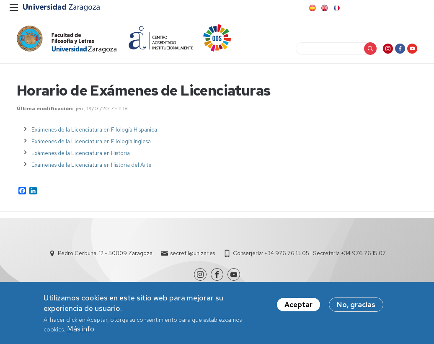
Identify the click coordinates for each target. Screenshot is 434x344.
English (324, 8)
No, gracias (356, 305)
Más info (80, 329)
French (336, 8)
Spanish (312, 8)
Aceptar (298, 305)
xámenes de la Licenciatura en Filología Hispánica (96, 129)
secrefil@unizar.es (192, 253)
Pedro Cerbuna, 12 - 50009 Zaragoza (105, 253)
